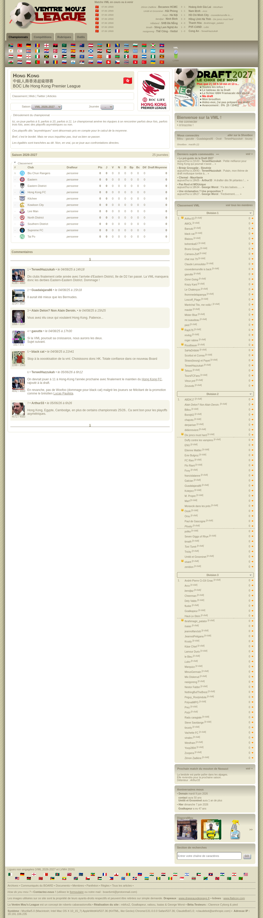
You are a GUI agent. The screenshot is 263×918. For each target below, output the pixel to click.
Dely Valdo (194, 601)
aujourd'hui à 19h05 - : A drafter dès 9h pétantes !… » (213, 180)
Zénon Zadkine (197, 758)
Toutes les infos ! (213, 86)
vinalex (192, 737)
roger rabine (195, 340)
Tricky (192, 551)
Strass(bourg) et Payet (201, 360)
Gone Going (195, 279)
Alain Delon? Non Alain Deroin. (206, 404)
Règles (105, 885)
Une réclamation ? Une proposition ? (201, 191)
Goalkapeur (195, 611)
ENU (191, 445)
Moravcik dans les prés (201, 506)
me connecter (188, 121)
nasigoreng (195, 682)
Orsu (191, 516)
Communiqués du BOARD (37, 885)
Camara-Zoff (195, 254)
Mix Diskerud (196, 677)
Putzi (191, 712)
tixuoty (249, 138)
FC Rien (193, 460)
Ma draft (207, 96)
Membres (78, 885)
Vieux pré (194, 381)
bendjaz (193, 590)
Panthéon (92, 885)
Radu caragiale (197, 717)
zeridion (193, 567)
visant (192, 562)
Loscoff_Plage (196, 299)
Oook (191, 511)
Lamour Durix (196, 651)
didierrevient (195, 430)
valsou (151, 904)
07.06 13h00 (108, 7)
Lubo (191, 661)
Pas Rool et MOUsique (192, 184)
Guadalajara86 (204, 138)
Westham (194, 743)
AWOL (192, 223)
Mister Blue (195, 315)
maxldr (192, 310)
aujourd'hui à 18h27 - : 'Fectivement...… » (209, 194)
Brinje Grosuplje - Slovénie (195, 168)
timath (192, 541)
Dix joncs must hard (199, 435)
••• (217, 154)
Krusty (192, 641)
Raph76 (193, 330)
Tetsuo (192, 370)
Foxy (191, 470)
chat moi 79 (195, 259)
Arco (191, 585)
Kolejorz (193, 491)
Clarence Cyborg (218, 904)
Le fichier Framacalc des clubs (225, 93)
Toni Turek (194, 546)
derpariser (194, 425)
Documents (63, 885)
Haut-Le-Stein (196, 616)
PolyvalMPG (195, 702)
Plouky (192, 526)
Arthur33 (193, 218)
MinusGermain (197, 672)
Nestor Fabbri (196, 687)
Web (32, 96)
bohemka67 (195, 244)
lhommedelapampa (199, 294)
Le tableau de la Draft (216, 90)
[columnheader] (47, 167)
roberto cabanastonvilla (77, 904)
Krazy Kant (195, 284)
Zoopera (193, 753)
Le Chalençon (196, 289)
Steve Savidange (198, 722)
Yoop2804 (194, 748)
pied (191, 325)
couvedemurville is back (202, 269)
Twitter (41, 96)
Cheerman (194, 596)
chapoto (193, 420)
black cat (193, 233)
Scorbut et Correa (198, 355)
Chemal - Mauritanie (191, 177)
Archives (13, 885)
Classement (19, 96)
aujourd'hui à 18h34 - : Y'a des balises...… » (210, 187)
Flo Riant (193, 465)
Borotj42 (193, 414)
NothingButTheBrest (200, 692)
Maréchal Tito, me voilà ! (202, 304)
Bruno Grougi (196, 249)
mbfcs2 (125, 904)
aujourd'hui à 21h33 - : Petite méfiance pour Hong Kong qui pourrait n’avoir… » (212, 162)
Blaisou (192, 239)
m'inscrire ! (186, 125)
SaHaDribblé (195, 350)
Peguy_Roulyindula (199, 697)
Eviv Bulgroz (195, 455)
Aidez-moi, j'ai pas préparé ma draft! (226, 102)
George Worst (176, 904)
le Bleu (192, 656)
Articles (51, 96)
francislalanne (196, 475)
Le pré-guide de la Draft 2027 (196, 158)
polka (191, 531)
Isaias (192, 626)
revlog (192, 335)
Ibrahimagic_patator (199, 621)
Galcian (193, 480)
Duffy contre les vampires (203, 440)
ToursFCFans (196, 375)
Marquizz (193, 666)
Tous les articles (122, 885)
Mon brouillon (211, 99)
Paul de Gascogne (199, 521)
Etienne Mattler (197, 450)
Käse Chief (195, 646)
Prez (191, 707)
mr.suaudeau (196, 320)
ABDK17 (193, 399)
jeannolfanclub (196, 631)
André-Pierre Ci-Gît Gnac (203, 580)
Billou (180, 138)
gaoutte (190, 138)
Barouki (193, 228)
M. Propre (194, 496)
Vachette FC (195, 732)
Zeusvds (193, 386)
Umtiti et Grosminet (199, 556)
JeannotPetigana (198, 636)
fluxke (192, 606)
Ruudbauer (195, 345)
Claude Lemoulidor (199, 264)
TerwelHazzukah (198, 365)
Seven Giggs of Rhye (200, 536)
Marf (191, 501)
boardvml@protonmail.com (119, 891)
